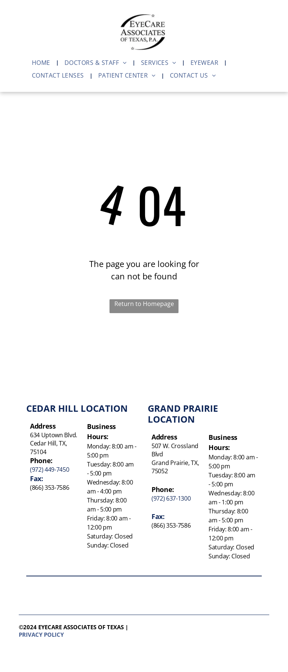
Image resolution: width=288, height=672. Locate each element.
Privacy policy (41, 634)
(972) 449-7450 (49, 469)
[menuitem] (42, 62)
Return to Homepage (144, 304)
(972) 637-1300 (171, 498)
